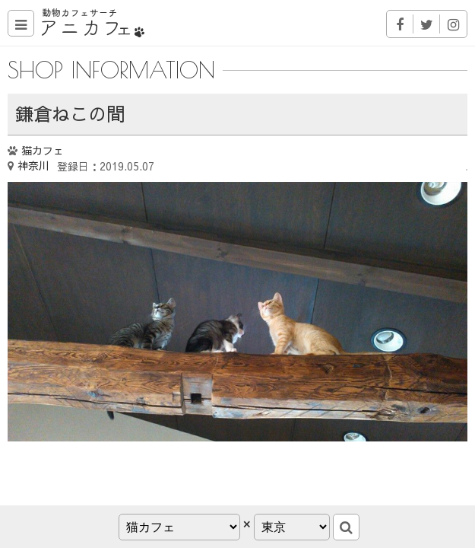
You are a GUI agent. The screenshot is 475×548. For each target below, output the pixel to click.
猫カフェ (42, 150)
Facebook (400, 24)
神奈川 (33, 165)
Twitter (426, 24)
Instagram (453, 24)
